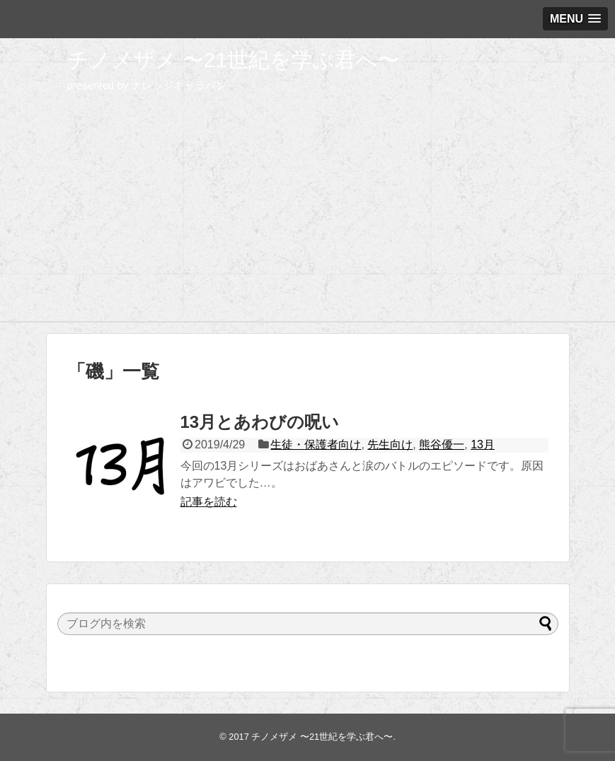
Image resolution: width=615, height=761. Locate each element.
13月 (483, 444)
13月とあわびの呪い (260, 421)
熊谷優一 (441, 444)
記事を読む (208, 502)
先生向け (390, 444)
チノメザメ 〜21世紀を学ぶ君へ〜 (233, 59)
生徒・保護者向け (315, 444)
